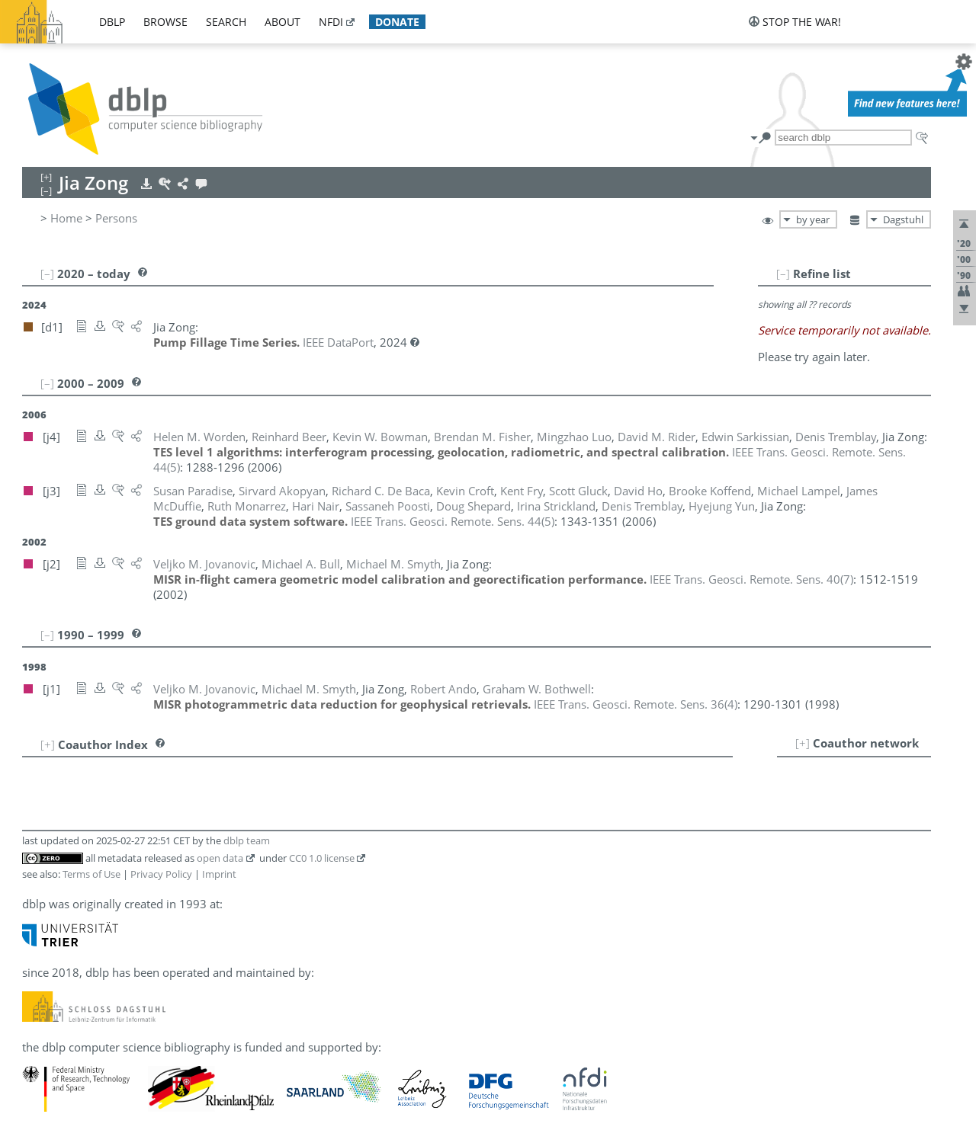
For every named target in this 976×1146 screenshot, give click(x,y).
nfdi (331, 21)
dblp (112, 21)
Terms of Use (91, 874)
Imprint (219, 874)
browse (165, 21)
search (226, 21)
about (282, 21)
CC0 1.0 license (322, 858)
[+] (802, 743)
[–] (783, 273)
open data (220, 858)
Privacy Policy (161, 874)
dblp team (246, 840)
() (452, 521)
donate (397, 21)
